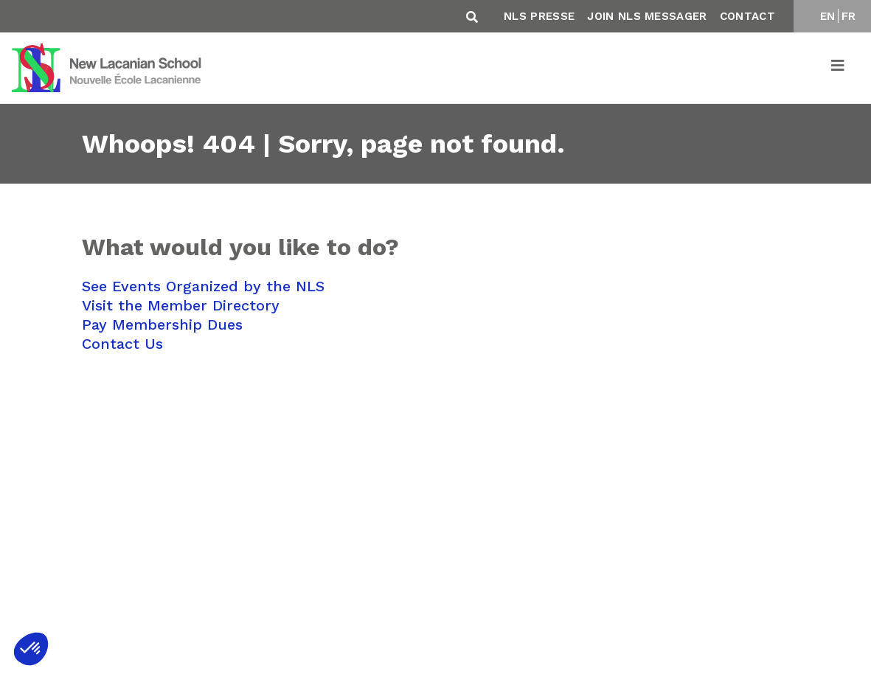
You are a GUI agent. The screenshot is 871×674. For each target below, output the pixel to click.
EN (828, 16)
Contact (747, 16)
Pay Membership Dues (162, 324)
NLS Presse (539, 16)
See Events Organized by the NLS (203, 286)
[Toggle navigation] (838, 68)
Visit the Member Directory (181, 305)
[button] (31, 649)
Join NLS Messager (647, 16)
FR (848, 16)
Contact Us (122, 343)
